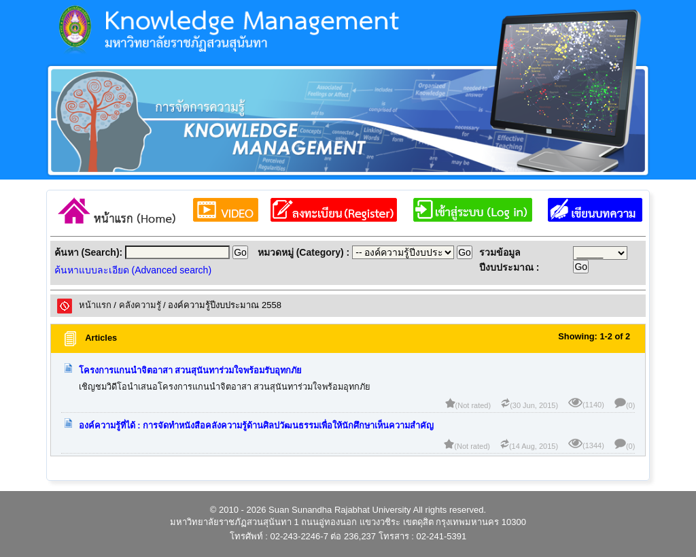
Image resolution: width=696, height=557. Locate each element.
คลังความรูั (140, 305)
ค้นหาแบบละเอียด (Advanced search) (132, 270)
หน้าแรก (95, 305)
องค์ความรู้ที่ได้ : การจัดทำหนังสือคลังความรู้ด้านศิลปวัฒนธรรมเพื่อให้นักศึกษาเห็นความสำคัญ (256, 425)
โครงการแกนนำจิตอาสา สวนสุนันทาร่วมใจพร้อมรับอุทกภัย (190, 370)
